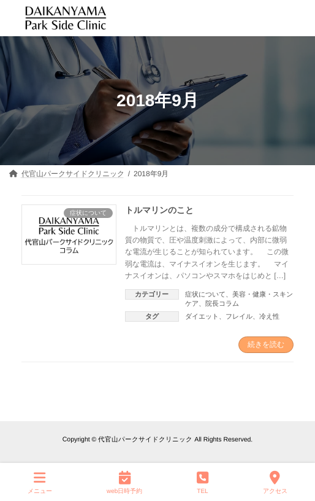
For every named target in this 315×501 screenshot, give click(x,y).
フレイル (239, 316)
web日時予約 (124, 482)
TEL (202, 482)
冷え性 (269, 316)
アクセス (275, 482)
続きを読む (266, 344)
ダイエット (202, 316)
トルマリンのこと (159, 209)
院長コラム (222, 303)
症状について (205, 294)
